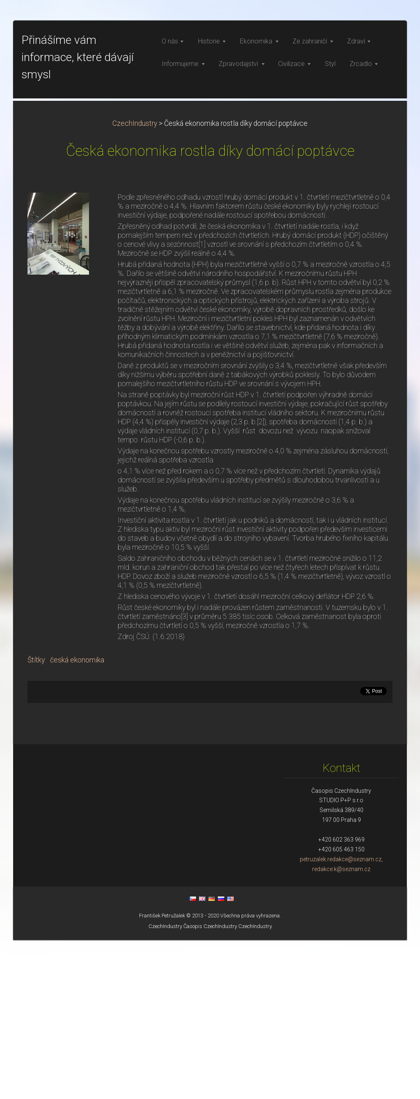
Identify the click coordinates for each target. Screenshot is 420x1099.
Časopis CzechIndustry (210, 1085)
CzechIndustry (134, 282)
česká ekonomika (77, 819)
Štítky (36, 819)
